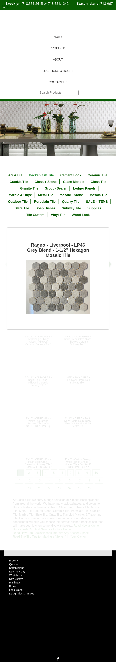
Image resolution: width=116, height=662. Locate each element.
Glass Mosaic (73, 182)
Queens (13, 564)
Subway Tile (71, 208)
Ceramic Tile (97, 175)
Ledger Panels (84, 188)
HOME (58, 36)
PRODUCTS (58, 48)
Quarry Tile (70, 201)
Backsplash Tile (41, 175)
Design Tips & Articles (21, 593)
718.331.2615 (32, 3)
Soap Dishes (45, 208)
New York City (17, 571)
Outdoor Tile (18, 201)
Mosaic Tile (98, 195)
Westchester (16, 575)
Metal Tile (45, 195)
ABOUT (58, 59)
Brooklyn (14, 560)
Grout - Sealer (56, 188)
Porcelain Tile (45, 201)
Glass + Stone (46, 182)
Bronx (12, 586)
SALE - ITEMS (97, 201)
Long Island (15, 589)
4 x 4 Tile (15, 175)
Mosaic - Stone (71, 195)
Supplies (94, 208)
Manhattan (15, 582)
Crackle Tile (19, 182)
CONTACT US (58, 82)
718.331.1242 (58, 3)
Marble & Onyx (20, 195)
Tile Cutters (35, 215)
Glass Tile (98, 182)
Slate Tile (22, 208)
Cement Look (70, 175)
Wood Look (81, 215)
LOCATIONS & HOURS (58, 70)
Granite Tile (29, 188)
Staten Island (16, 567)
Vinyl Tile (58, 215)
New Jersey (16, 578)
